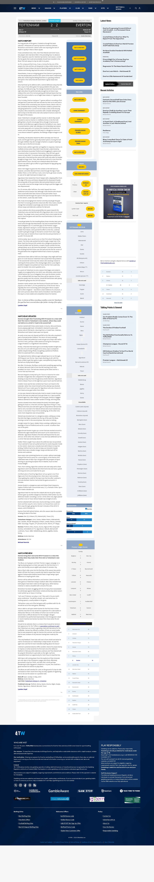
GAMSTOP (112, 761)
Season (48, 8)
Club (78, 8)
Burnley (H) (86, 184)
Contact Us (107, 816)
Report (90, 208)
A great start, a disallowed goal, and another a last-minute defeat (117, 122)
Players (63, 8)
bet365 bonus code (67, 816)
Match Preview (79, 47)
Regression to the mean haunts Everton (118, 66)
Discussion (79, 80)
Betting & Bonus (120, 8)
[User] (139, 8)
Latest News (106, 21)
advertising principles (95, 2)
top (61, 308)
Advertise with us (98, 842)
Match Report (79, 69)
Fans (90, 8)
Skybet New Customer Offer (70, 831)
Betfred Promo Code (68, 827)
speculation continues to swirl (49, 626)
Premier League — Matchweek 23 (115, 360)
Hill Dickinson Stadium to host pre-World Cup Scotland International (118, 352)
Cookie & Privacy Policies (62, 842)
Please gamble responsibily (64, 2)
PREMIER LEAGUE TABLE (79, 623)
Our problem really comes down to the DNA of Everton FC (118, 318)
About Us (106, 823)
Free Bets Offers (24, 820)
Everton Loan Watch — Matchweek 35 (116, 71)
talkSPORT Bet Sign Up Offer (71, 823)
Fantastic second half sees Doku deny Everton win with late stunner (117, 100)
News (34, 8)
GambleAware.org (117, 755)
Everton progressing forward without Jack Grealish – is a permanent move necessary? (117, 30)
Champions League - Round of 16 (115, 344)
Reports (81, 167)
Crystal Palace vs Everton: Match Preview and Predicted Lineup (118, 45)
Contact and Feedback (46, 842)
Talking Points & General (111, 307)
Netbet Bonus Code (67, 820)
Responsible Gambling (110, 831)
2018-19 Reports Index (82, 173)
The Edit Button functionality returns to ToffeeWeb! (117, 336)
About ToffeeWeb (109, 842)
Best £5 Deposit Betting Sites (29, 827)
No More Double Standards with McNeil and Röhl (117, 51)
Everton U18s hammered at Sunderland (117, 76)
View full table (118, 302)
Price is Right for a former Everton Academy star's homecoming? (116, 60)
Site (103, 8)
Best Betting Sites (25, 816)
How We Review (108, 827)
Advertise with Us (109, 820)
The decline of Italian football (114, 328)
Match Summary (79, 58)
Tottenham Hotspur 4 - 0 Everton (35, 681)
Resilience (106, 130)
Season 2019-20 (85, 192)
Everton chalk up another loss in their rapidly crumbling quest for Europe (117, 111)
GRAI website (110, 781)
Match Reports (79, 99)
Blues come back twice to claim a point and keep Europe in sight (117, 140)
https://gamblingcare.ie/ (56, 780)
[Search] (136, 8)
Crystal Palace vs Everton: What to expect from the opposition (116, 38)
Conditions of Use (86, 842)
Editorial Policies (75, 842)
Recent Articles (107, 90)
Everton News (124, 84)
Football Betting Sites (26, 823)
